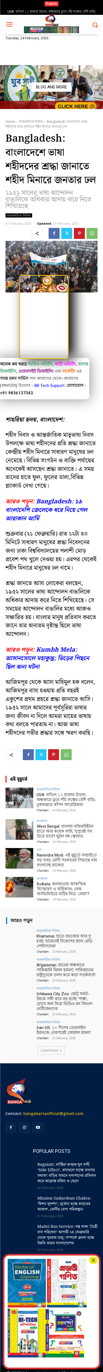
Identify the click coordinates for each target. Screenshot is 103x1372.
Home (10, 121)
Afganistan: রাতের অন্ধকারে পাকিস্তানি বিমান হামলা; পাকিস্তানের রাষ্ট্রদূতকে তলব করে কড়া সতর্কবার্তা (66, 970)
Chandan (43, 810)
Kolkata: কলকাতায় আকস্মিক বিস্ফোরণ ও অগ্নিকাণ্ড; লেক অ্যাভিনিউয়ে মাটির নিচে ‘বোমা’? (63, 889)
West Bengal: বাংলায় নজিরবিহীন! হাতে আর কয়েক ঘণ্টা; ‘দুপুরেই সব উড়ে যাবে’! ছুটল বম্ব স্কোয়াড (65, 831)
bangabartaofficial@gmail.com (53, 1113)
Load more (51, 1050)
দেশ (39, 849)
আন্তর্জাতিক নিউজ (31, 121)
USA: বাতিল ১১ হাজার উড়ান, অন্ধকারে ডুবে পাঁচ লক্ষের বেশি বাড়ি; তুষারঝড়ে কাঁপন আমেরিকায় (66, 799)
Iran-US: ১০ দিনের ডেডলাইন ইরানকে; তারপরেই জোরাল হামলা (64, 1030)
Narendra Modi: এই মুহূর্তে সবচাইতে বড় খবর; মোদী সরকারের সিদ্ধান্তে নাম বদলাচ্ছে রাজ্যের (67, 860)
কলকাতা (42, 820)
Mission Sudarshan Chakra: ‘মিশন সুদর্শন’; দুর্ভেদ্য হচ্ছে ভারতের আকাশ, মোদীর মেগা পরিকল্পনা (64, 1204)
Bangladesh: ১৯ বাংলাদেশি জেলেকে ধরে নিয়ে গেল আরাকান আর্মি (46, 510)
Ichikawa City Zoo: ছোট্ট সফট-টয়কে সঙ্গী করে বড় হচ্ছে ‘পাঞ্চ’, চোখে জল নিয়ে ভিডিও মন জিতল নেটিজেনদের (64, 1001)
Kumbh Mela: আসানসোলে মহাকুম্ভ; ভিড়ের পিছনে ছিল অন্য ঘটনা (47, 658)
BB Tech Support (49, 385)
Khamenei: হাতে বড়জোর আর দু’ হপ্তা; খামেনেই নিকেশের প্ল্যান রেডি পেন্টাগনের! (64, 941)
